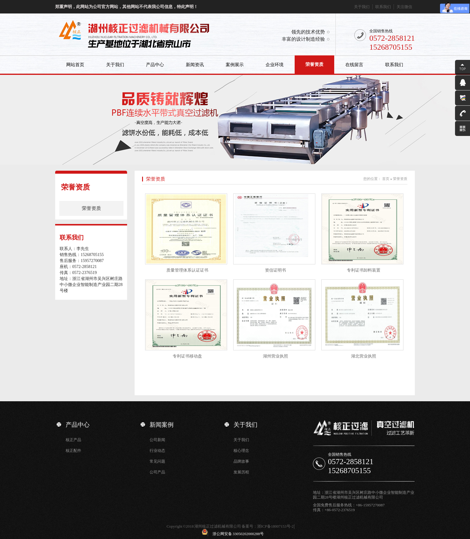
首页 (385, 179)
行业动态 (157, 450)
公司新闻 (157, 439)
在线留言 (354, 64)
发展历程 (241, 472)
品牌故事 (241, 461)
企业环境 (275, 64)
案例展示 (235, 64)
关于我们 (362, 6)
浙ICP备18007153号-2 (275, 526)
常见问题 (157, 461)
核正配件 (73, 450)
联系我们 (383, 6)
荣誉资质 (314, 64)
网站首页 (75, 64)
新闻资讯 (195, 64)
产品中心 (155, 64)
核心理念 (241, 450)
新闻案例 (162, 424)
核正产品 (73, 439)
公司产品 (157, 472)
